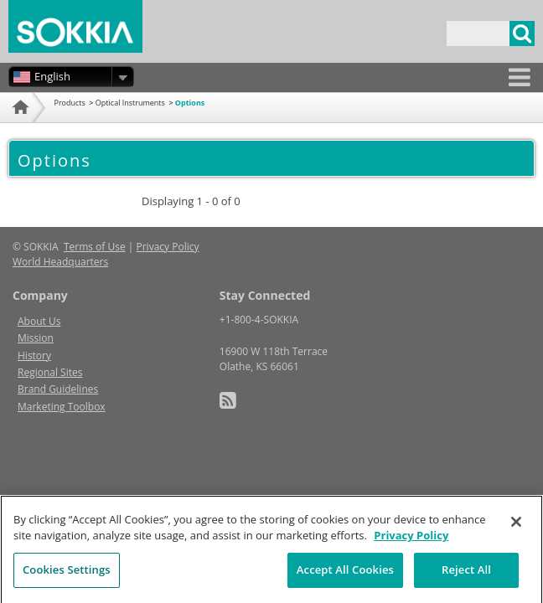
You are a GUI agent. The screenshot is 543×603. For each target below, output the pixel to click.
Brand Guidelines (58, 389)
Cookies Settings (67, 576)
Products (69, 102)
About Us (39, 321)
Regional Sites (50, 372)
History (34, 355)
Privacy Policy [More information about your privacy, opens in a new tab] (411, 541)
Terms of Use (95, 247)
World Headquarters (60, 262)
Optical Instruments (130, 102)
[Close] (516, 528)
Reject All (466, 576)
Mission (36, 338)
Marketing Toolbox (62, 406)
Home (18, 127)
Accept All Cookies (345, 576)
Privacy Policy (168, 247)
